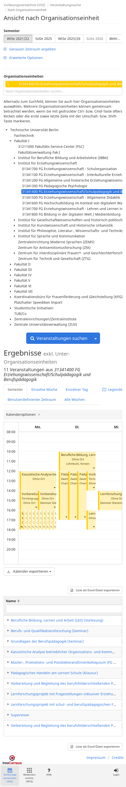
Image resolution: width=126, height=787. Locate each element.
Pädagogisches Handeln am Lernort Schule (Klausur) (54, 673)
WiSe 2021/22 (18, 38)
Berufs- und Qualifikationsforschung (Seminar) (49, 630)
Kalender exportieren (29, 571)
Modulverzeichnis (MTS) (29, 775)
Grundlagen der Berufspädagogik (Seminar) (47, 641)
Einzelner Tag (77, 389)
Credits (118, 757)
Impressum (96, 757)
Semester (12, 30)
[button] (54, 488)
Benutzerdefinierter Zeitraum (32, 399)
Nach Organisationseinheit (27, 10)
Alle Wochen (74, 399)
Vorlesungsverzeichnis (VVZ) (24, 5)
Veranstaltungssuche (65, 5)
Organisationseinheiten (23, 76)
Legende (112, 389)
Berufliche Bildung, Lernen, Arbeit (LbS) (89, 455)
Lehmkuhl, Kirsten (77, 463)
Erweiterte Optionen (23, 57)
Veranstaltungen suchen (58, 338)
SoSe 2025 (43, 38)
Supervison (20, 715)
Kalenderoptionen (21, 414)
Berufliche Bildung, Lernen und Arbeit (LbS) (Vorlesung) (57, 620)
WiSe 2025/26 (69, 38)
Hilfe (49, 772)
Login (116, 772)
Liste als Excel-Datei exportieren (95, 590)
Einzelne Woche (44, 389)
